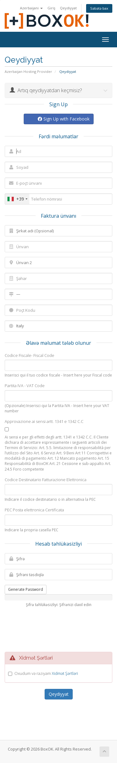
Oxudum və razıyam (46, 673)
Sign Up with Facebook (64, 119)
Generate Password (25, 589)
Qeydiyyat (68, 8)
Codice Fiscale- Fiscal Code (29, 355)
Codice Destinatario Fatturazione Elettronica (45, 479)
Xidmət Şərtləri (65, 673)
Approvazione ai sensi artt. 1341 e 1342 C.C (44, 421)
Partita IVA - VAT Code (25, 385)
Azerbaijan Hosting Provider (28, 71)
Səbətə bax (99, 8)
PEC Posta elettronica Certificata (34, 510)
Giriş (51, 8)
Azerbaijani (31, 8)
